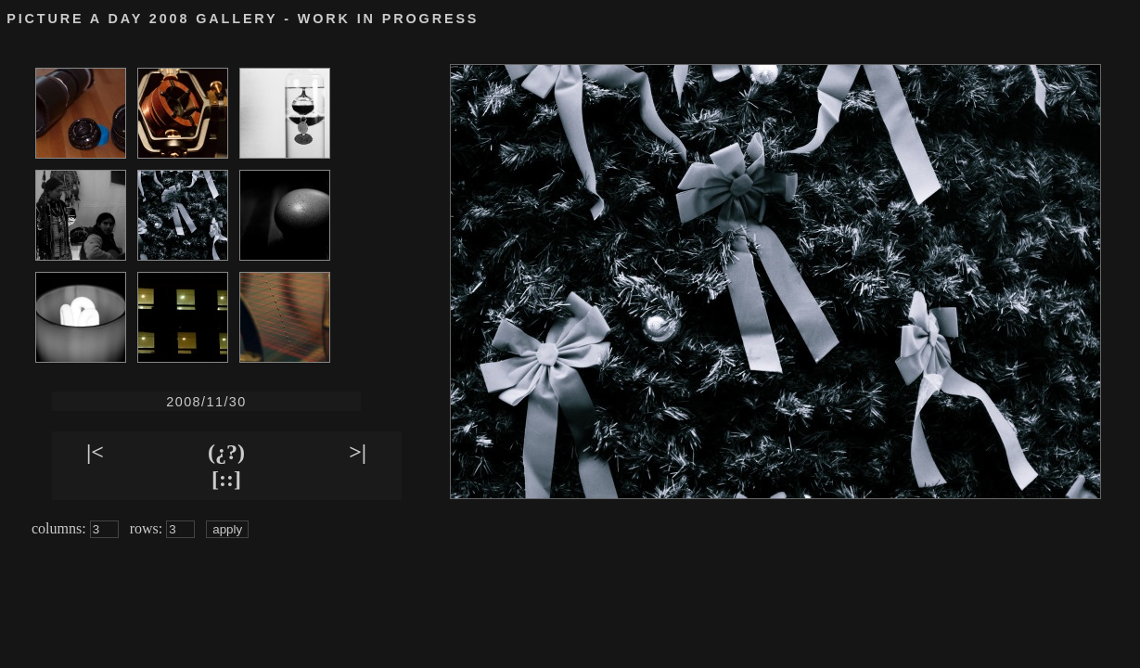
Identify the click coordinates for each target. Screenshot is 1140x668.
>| (357, 452)
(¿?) (226, 452)
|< (95, 452)
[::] (226, 479)
